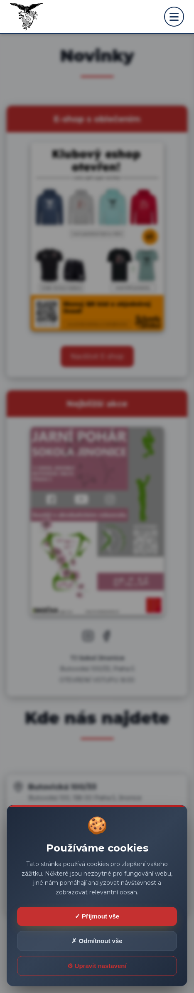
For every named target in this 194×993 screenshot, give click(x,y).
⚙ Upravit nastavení (96, 965)
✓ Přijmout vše (97, 916)
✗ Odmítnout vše (96, 940)
